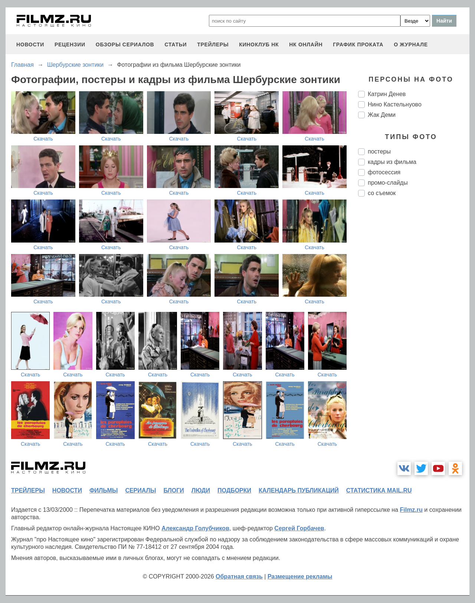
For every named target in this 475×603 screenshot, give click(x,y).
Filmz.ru (411, 510)
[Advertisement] (413, 326)
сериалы (140, 490)
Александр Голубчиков (195, 528)
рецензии (70, 44)
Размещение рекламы (300, 576)
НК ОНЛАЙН (305, 44)
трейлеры (213, 44)
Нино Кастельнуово (395, 104)
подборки (234, 490)
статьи (175, 44)
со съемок (382, 193)
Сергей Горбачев (299, 528)
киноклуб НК (259, 44)
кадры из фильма (392, 162)
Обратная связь (239, 576)
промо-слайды (388, 182)
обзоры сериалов (125, 44)
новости (30, 44)
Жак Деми (382, 115)
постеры (379, 151)
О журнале (411, 44)
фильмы (103, 490)
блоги (173, 490)
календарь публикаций (299, 490)
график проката (358, 44)
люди (200, 490)
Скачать (43, 139)
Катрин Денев (387, 94)
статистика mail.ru (379, 490)
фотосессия (384, 172)
